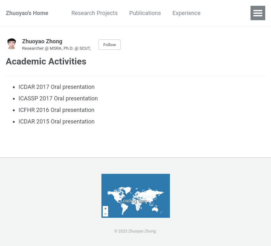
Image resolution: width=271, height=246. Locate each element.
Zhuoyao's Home (27, 13)
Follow (109, 44)
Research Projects (94, 13)
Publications (145, 13)
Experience (186, 13)
